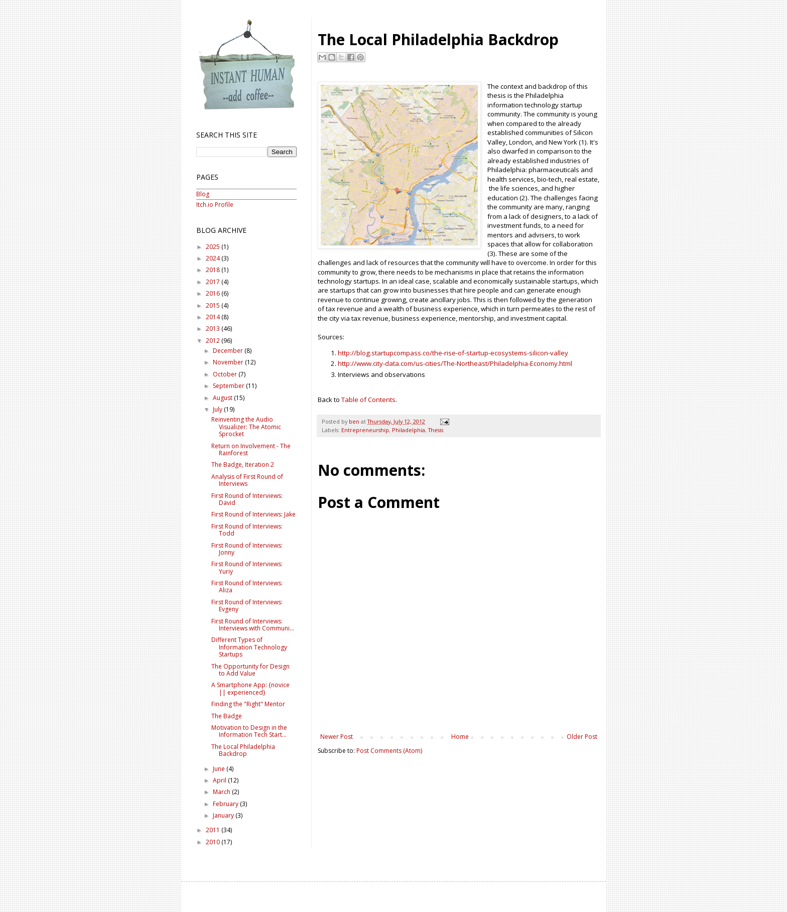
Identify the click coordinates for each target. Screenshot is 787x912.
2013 (213, 328)
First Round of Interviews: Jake (253, 514)
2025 (213, 246)
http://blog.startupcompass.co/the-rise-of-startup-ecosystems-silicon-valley (453, 352)
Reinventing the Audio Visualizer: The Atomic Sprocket (246, 426)
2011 (213, 830)
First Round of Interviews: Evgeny (247, 605)
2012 (213, 340)
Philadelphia (408, 430)
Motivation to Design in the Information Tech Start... (249, 731)
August (223, 398)
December (228, 350)
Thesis (435, 430)
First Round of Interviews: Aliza (247, 586)
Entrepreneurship (365, 430)
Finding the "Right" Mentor (248, 704)
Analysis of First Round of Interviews (247, 480)
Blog (202, 194)
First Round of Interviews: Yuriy (247, 567)
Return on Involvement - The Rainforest (251, 449)
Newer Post (336, 736)
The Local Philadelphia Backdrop (243, 750)
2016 (213, 293)
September (229, 385)
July (218, 409)
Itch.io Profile (214, 204)
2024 (213, 258)
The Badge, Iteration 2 (242, 464)
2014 (213, 317)
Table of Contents (368, 399)
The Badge (226, 716)
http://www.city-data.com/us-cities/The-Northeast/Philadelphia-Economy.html (455, 363)
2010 (213, 842)
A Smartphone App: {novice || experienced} (250, 688)
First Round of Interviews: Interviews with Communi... (252, 624)
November (229, 362)
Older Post (582, 736)
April (220, 780)
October (225, 374)
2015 (213, 305)
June (219, 768)
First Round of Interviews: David (247, 499)
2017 (213, 282)
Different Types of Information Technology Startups (249, 647)
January (224, 815)
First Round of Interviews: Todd (247, 530)
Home (460, 736)
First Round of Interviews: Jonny (247, 549)
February (226, 804)
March (222, 792)
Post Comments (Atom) (389, 750)
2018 (213, 270)
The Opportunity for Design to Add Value (250, 670)
